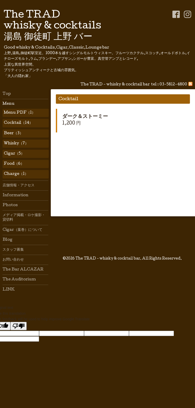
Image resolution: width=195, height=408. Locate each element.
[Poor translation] (18, 326)
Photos (10, 205)
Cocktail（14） (18, 123)
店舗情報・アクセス (19, 186)
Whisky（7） (16, 144)
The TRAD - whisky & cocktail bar (107, 259)
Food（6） (14, 164)
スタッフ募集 (13, 250)
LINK (9, 290)
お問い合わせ (13, 260)
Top (7, 94)
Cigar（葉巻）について (22, 230)
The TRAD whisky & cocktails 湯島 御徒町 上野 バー (52, 26)
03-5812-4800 (173, 85)
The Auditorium (19, 280)
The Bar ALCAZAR (23, 270)
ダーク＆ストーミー (85, 117)
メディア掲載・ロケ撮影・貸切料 (24, 217)
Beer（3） (13, 133)
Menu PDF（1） (19, 113)
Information (15, 195)
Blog (7, 240)
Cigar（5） (14, 154)
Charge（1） (16, 174)
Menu (8, 104)
